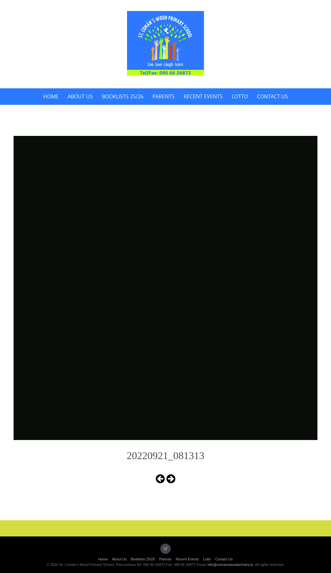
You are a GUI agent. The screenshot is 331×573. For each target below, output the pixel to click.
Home (51, 96)
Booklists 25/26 (123, 96)
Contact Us (272, 96)
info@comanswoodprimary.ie (230, 565)
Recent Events (203, 96)
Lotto (240, 96)
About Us (80, 96)
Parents (164, 96)
